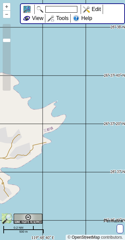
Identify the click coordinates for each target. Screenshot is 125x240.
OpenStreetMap (86, 237)
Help (86, 18)
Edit (96, 9)
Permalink (113, 220)
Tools (62, 18)
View (37, 18)
